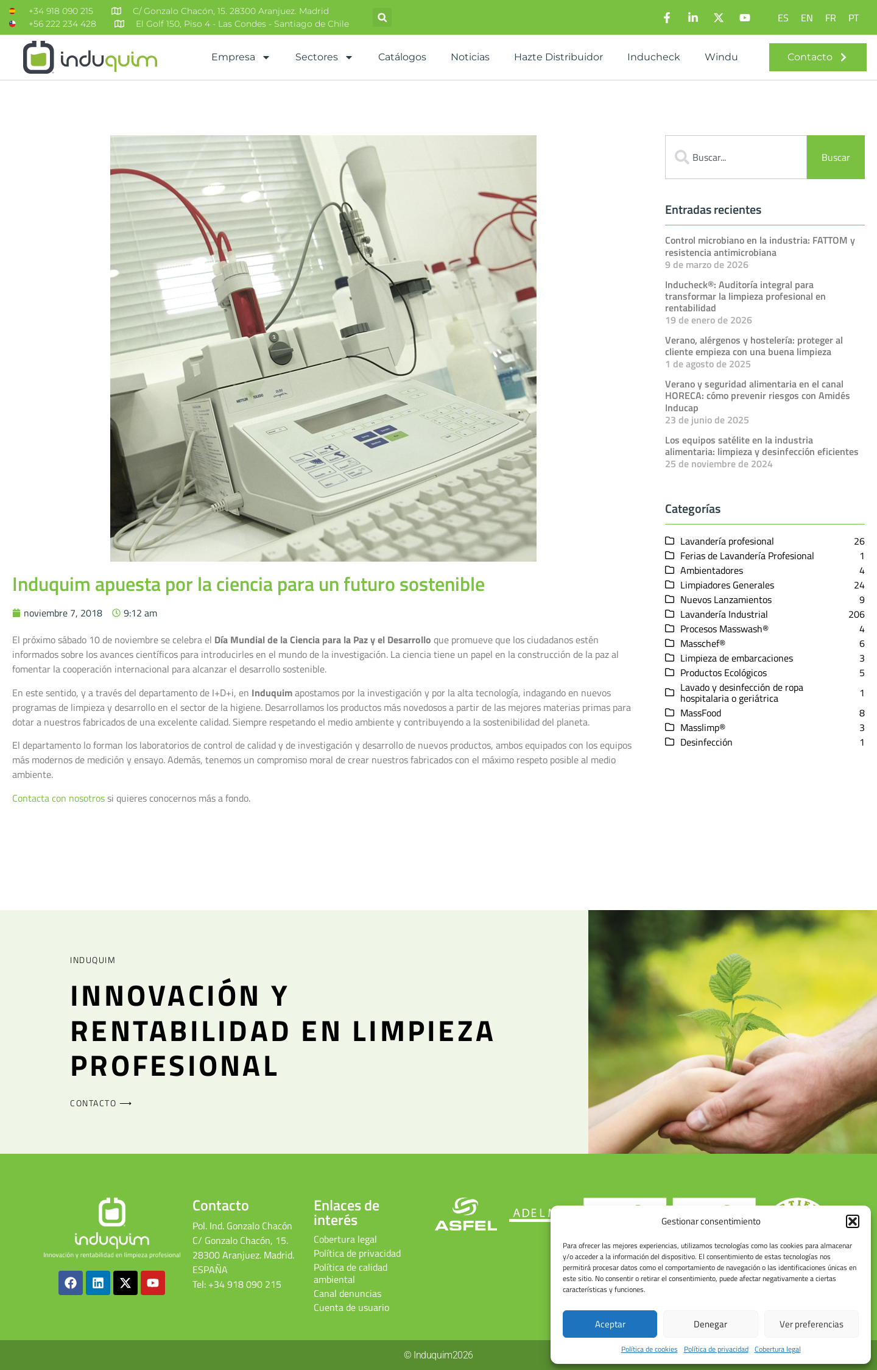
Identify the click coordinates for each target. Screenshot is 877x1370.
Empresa (241, 57)
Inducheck (653, 57)
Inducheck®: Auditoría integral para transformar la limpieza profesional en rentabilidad (745, 296)
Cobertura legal (778, 1349)
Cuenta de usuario (351, 1307)
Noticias (470, 57)
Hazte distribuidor (558, 57)
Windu (721, 57)
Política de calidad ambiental (350, 1273)
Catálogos (402, 57)
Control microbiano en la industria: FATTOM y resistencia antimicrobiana (760, 246)
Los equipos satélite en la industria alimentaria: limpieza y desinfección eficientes (762, 445)
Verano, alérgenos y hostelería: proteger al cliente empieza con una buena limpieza (754, 346)
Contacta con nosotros (58, 798)
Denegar (710, 1324)
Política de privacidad (716, 1349)
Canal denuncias (347, 1293)
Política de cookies (649, 1349)
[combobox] (736, 157)
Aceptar (610, 1324)
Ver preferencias (812, 1324)
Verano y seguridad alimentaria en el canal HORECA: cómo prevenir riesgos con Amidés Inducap (757, 395)
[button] (853, 1221)
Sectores (324, 57)
